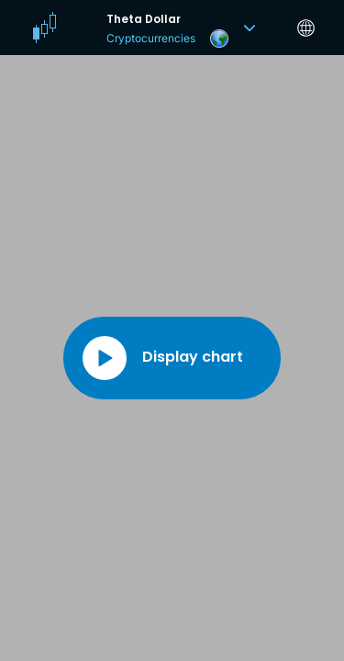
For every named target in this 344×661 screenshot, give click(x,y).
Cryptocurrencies (150, 38)
